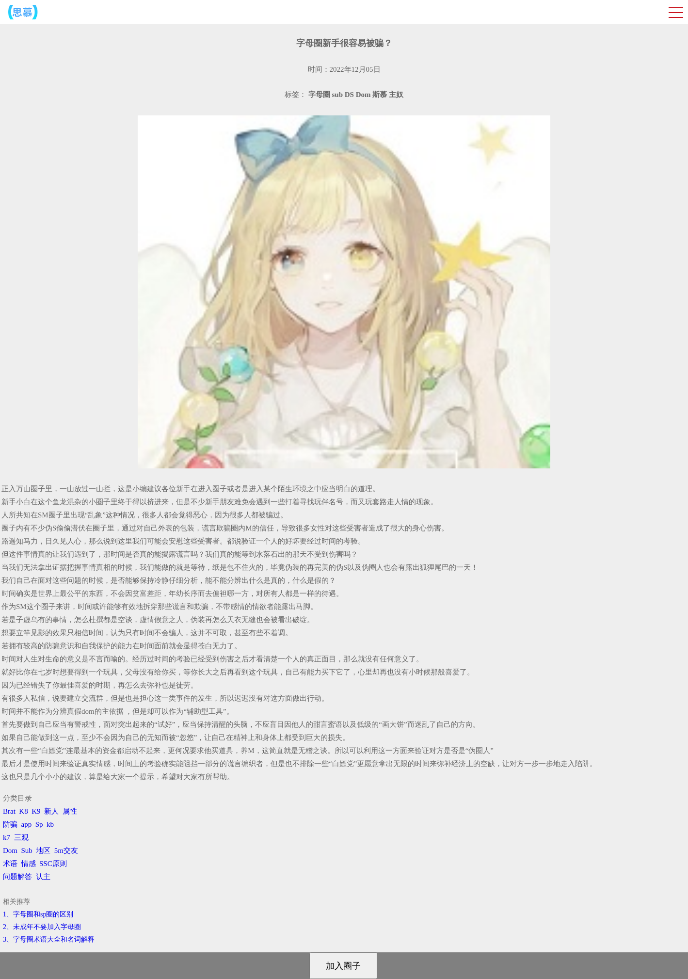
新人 (51, 811)
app (26, 824)
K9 (36, 811)
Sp (39, 824)
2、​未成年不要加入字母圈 (42, 927)
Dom (10, 850)
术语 (10, 863)
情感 (28, 863)
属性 (70, 811)
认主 (43, 877)
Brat (9, 811)
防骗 (10, 824)
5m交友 (66, 850)
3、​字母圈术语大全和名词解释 (49, 939)
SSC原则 (53, 863)
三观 (21, 837)
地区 (43, 850)
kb (50, 824)
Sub (26, 850)
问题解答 (17, 877)
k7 (6, 837)
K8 (23, 811)
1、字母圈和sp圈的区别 (38, 914)
